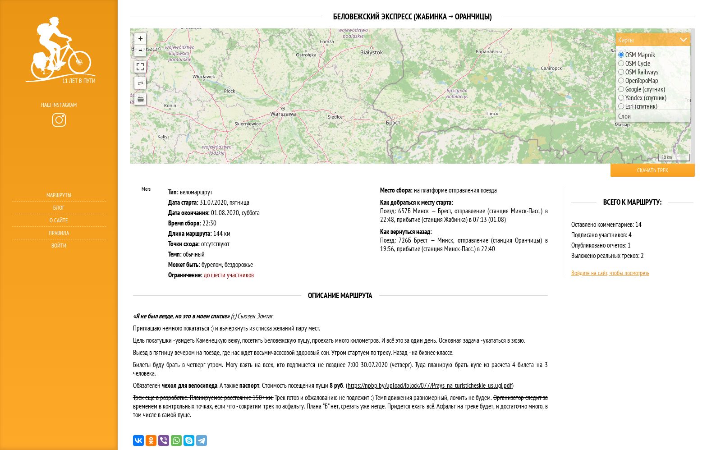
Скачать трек (652, 170)
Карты (626, 39)
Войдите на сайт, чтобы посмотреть (610, 273)
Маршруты (58, 195)
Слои (624, 115)
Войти (58, 245)
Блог (58, 207)
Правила (59, 233)
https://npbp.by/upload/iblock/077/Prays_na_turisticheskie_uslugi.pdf (430, 385)
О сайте (59, 220)
